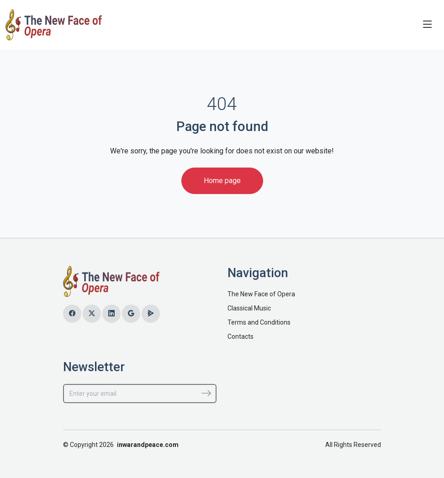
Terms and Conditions (259, 322)
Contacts (240, 336)
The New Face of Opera (261, 294)
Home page (222, 180)
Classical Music (249, 308)
